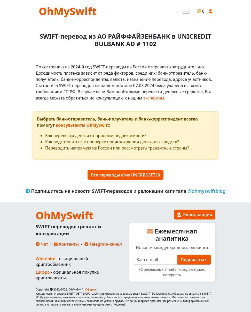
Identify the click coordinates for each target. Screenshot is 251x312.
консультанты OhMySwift (82, 125)
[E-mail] (155, 260)
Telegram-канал (103, 244)
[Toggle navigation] (186, 11)
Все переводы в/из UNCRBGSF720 (125, 175)
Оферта (90, 289)
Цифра (43, 272)
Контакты (66, 244)
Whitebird (46, 258)
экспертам (153, 98)
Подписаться (194, 260)
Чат (42, 244)
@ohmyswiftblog (206, 191)
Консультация (194, 214)
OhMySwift (68, 11)
